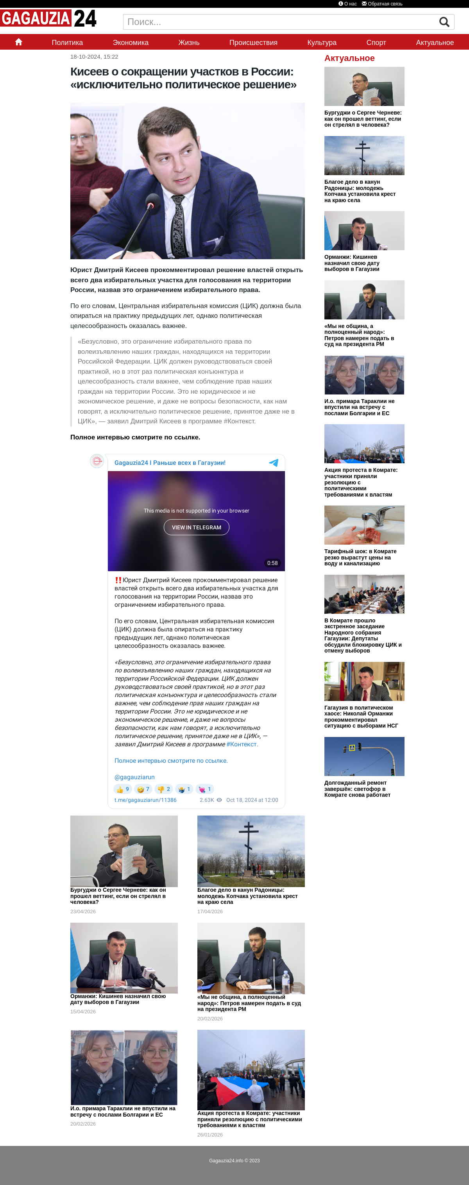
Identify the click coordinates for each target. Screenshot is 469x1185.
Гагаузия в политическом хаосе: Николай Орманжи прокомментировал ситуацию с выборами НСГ (361, 717)
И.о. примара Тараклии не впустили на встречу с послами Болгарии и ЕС (122, 1111)
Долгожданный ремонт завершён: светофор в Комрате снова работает (357, 789)
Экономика (131, 43)
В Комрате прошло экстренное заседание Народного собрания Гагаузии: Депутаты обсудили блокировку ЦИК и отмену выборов (363, 635)
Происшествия (253, 43)
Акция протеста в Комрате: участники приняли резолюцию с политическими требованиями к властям (249, 1119)
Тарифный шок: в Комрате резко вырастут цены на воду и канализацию (360, 557)
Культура (322, 43)
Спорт (377, 43)
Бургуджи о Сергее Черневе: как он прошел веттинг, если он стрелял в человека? (118, 896)
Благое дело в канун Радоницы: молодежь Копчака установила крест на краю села (247, 896)
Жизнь (189, 43)
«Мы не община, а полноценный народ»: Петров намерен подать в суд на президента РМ (249, 1003)
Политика (67, 43)
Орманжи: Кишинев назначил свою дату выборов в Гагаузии (118, 999)
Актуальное (435, 43)
